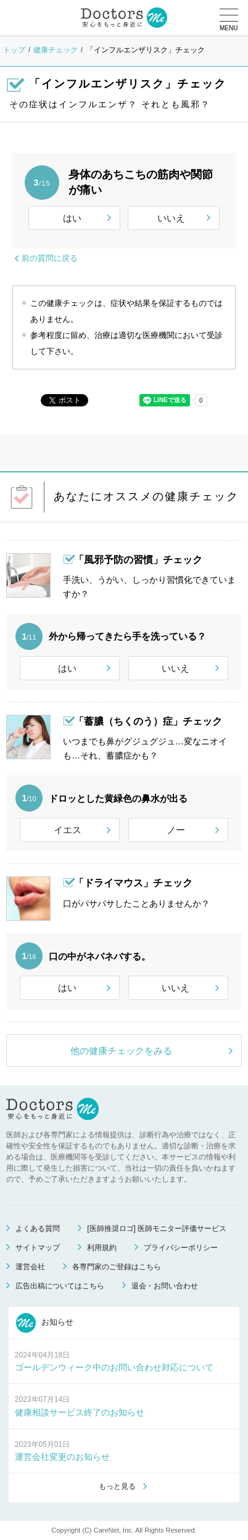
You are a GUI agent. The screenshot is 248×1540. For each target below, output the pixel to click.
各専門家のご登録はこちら (116, 1266)
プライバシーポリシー (181, 1247)
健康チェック (55, 50)
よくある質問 (37, 1228)
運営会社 (30, 1266)
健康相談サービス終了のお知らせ (79, 1412)
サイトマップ (37, 1247)
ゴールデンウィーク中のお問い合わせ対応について (114, 1367)
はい (72, 218)
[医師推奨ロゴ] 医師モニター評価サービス (156, 1228)
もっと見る (117, 1486)
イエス (67, 830)
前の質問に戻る (50, 258)
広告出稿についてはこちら (59, 1286)
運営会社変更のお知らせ (62, 1457)
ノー (176, 830)
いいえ (171, 218)
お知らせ (45, 1323)
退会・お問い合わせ (164, 1286)
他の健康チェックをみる (121, 1050)
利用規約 (102, 1247)
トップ (14, 50)
